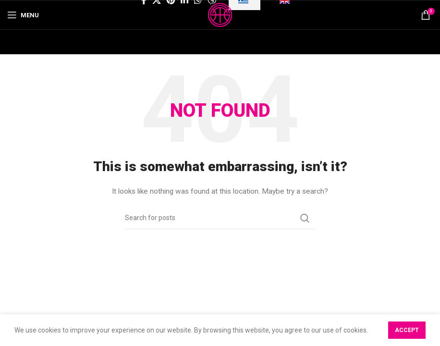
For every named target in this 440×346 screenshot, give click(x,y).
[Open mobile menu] (23, 15)
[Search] (220, 218)
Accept (407, 330)
